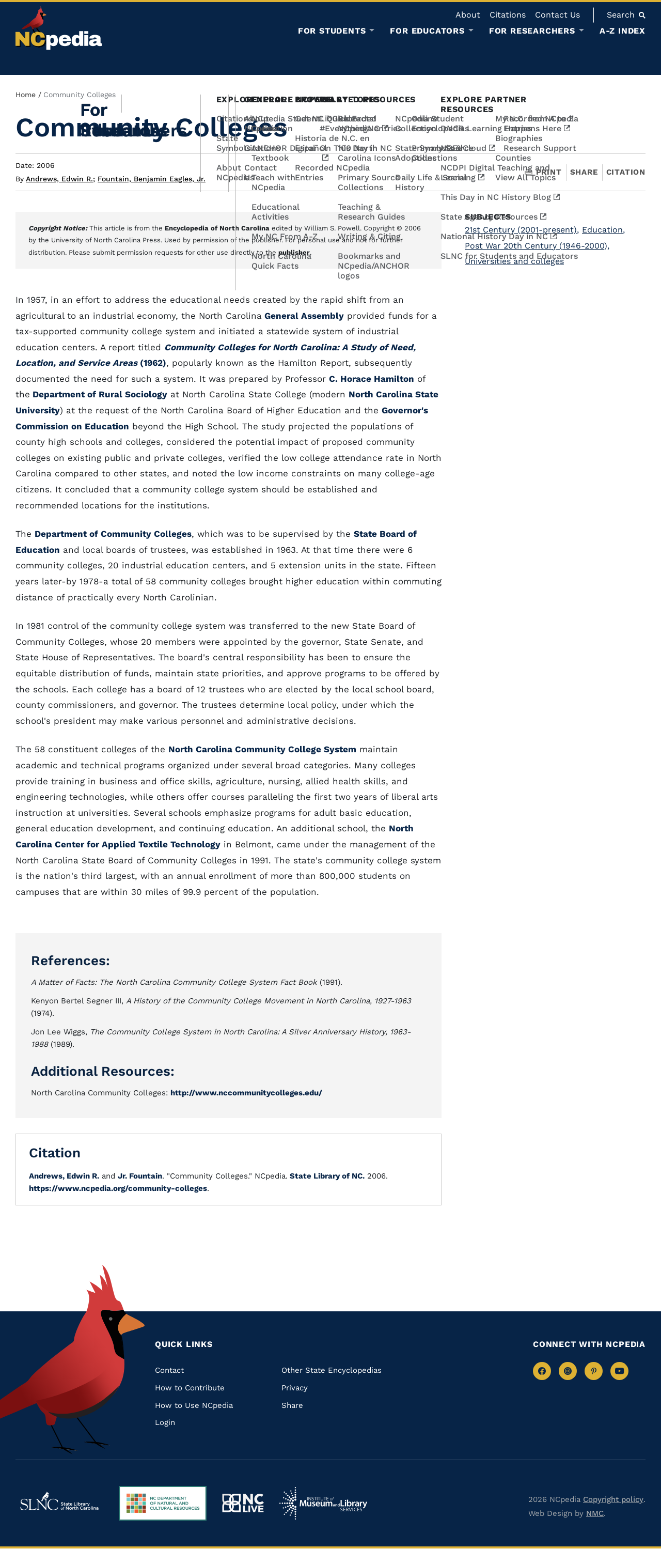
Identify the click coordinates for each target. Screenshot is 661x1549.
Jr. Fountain (140, 1176)
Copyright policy (613, 1499)
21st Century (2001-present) (522, 230)
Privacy (294, 1387)
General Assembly (303, 316)
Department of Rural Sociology (98, 394)
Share (584, 172)
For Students (332, 31)
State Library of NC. (326, 1176)
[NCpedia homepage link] (58, 28)
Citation (626, 172)
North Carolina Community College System (262, 749)
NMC (595, 1513)
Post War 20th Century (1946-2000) (537, 246)
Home (25, 94)
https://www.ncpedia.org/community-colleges (118, 1188)
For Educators (427, 31)
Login (165, 1422)
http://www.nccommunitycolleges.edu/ (246, 1092)
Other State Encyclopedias (331, 1370)
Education (603, 230)
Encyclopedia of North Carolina (217, 228)
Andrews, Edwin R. (60, 179)
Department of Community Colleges (113, 534)
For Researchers (532, 31)
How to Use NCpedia (194, 1405)
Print (543, 172)
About (467, 15)
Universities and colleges (514, 261)
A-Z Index (623, 31)
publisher (294, 252)
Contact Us (557, 15)
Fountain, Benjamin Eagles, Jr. (152, 179)
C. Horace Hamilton (371, 379)
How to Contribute (190, 1387)
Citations (508, 15)
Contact (169, 1370)
